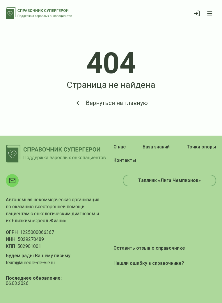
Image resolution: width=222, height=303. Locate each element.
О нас (119, 147)
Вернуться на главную (111, 102)
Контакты (124, 160)
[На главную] (39, 13)
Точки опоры (201, 147)
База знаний (156, 147)
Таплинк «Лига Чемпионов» (169, 180)
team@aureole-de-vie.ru (30, 262)
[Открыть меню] (209, 13)
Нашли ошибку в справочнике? (148, 263)
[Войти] (197, 13)
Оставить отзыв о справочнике (149, 248)
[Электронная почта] (12, 180)
